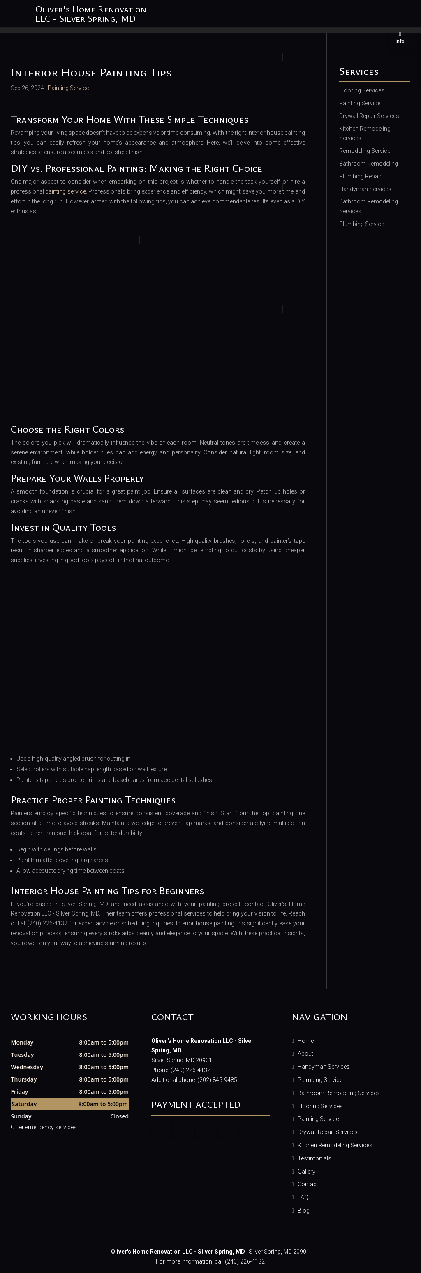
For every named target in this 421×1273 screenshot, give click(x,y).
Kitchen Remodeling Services (335, 1145)
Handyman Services (324, 1066)
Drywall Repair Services (328, 1132)
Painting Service (68, 88)
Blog (304, 1210)
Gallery (306, 1171)
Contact (308, 1184)
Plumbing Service (320, 1080)
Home (306, 1041)
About (305, 1053)
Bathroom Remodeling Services (339, 1093)
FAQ (303, 1197)
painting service (65, 191)
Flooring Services (320, 1106)
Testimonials (314, 1158)
